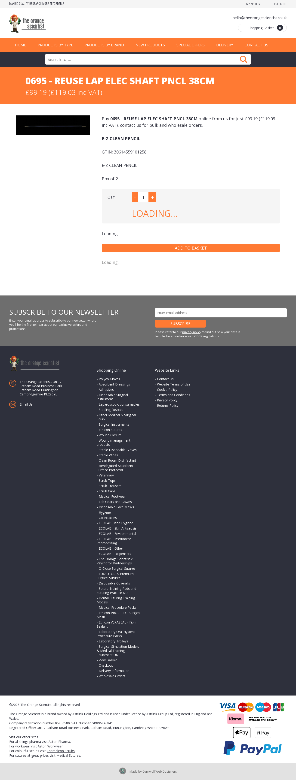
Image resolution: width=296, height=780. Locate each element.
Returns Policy (167, 405)
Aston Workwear (50, 746)
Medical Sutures (68, 755)
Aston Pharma (59, 741)
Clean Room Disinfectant (117, 460)
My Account (254, 4)
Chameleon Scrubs (61, 751)
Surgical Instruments (114, 424)
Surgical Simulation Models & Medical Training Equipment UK (118, 650)
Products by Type (55, 45)
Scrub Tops (107, 480)
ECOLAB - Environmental (117, 533)
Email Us (26, 404)
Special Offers (190, 45)
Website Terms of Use (174, 384)
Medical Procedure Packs (117, 607)
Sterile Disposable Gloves (118, 450)
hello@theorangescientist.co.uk (259, 17)
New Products (150, 45)
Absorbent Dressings (114, 384)
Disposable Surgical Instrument (112, 397)
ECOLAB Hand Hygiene (116, 523)
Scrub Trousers (110, 486)
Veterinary (106, 475)
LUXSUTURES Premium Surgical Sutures (115, 576)
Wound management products (113, 442)
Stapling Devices (111, 409)
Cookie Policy (167, 389)
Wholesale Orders (112, 676)
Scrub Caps (107, 491)
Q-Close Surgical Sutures (117, 568)
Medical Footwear (112, 496)
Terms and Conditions (173, 395)
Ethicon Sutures (110, 430)
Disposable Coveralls (114, 583)
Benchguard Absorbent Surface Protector (115, 468)
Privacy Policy (167, 400)
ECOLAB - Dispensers (115, 553)
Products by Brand (104, 45)
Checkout (280, 4)
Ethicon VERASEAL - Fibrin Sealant (117, 624)
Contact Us (256, 45)
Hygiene (105, 512)
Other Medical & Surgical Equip (116, 417)
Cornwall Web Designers (159, 771)
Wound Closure (110, 435)
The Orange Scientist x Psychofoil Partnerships (115, 561)
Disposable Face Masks (116, 507)
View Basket (108, 660)
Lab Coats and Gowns (115, 502)
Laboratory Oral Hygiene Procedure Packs (116, 633)
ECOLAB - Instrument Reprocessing (114, 541)
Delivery (224, 45)
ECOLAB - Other (111, 548)
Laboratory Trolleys (113, 641)
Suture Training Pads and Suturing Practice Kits (116, 590)
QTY (111, 197)
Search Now (243, 59)
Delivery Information (114, 671)
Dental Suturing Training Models (116, 600)
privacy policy (191, 332)
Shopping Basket (266, 28)
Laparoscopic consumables (119, 404)
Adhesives (106, 389)
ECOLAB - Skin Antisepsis (117, 528)
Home (20, 45)
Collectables (108, 517)
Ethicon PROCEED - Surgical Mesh (118, 615)
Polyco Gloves (109, 379)
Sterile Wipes (108, 455)
